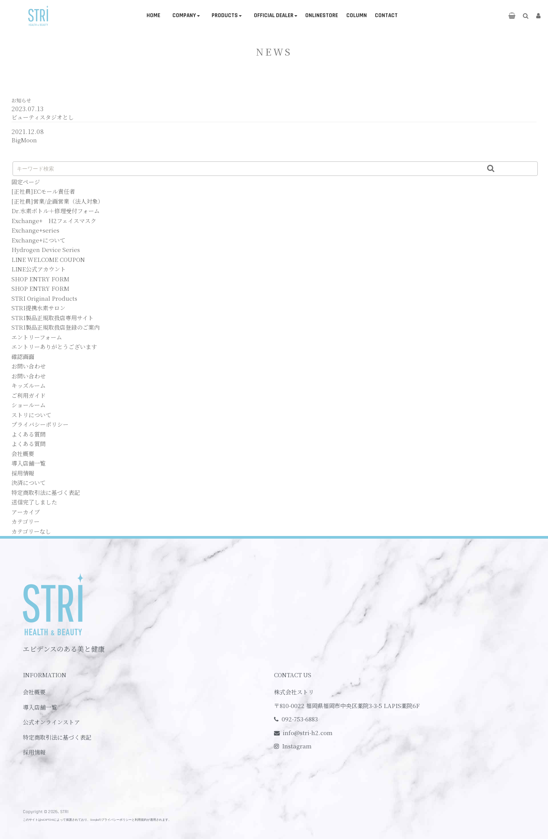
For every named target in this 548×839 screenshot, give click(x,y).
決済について (28, 482)
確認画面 (22, 356)
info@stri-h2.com (308, 733)
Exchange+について (38, 240)
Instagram (297, 746)
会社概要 (22, 454)
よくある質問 (28, 434)
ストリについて (31, 415)
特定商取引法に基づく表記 (45, 492)
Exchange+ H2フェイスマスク (53, 221)
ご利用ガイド (28, 395)
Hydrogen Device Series (45, 250)
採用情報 (22, 473)
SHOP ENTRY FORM (40, 279)
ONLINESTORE (321, 15)
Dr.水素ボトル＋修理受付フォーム (55, 211)
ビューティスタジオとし (42, 117)
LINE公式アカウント (38, 269)
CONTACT (386, 15)
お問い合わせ (28, 366)
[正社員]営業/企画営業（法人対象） (57, 201)
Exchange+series (35, 230)
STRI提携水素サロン (38, 308)
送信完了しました (34, 502)
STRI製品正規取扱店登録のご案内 (55, 327)
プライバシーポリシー (39, 424)
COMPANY (184, 15)
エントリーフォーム (36, 337)
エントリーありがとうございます (54, 347)
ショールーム (28, 405)
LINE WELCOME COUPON (48, 259)
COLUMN (356, 15)
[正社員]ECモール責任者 (43, 191)
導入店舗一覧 (28, 463)
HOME (153, 15)
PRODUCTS (225, 15)
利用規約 (141, 820)
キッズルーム (28, 385)
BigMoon (24, 140)
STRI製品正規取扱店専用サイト (52, 318)
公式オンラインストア (51, 722)
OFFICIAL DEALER (273, 15)
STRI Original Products (44, 298)
